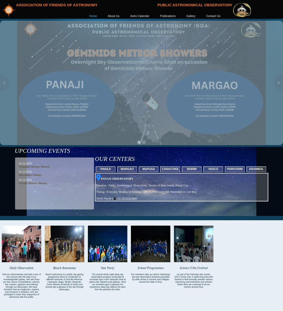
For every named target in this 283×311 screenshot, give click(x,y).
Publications (168, 16)
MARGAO (127, 169)
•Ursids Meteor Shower (33, 183)
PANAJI (105, 169)
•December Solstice (30, 174)
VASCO (213, 169)
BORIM (191, 169)
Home (93, 16)
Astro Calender (139, 16)
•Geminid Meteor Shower (34, 166)
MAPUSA (148, 169)
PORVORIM (235, 169)
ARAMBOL (256, 169)
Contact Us (213, 16)
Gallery (190, 16)
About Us (113, 16)
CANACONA (170, 169)
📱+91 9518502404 (124, 198)
